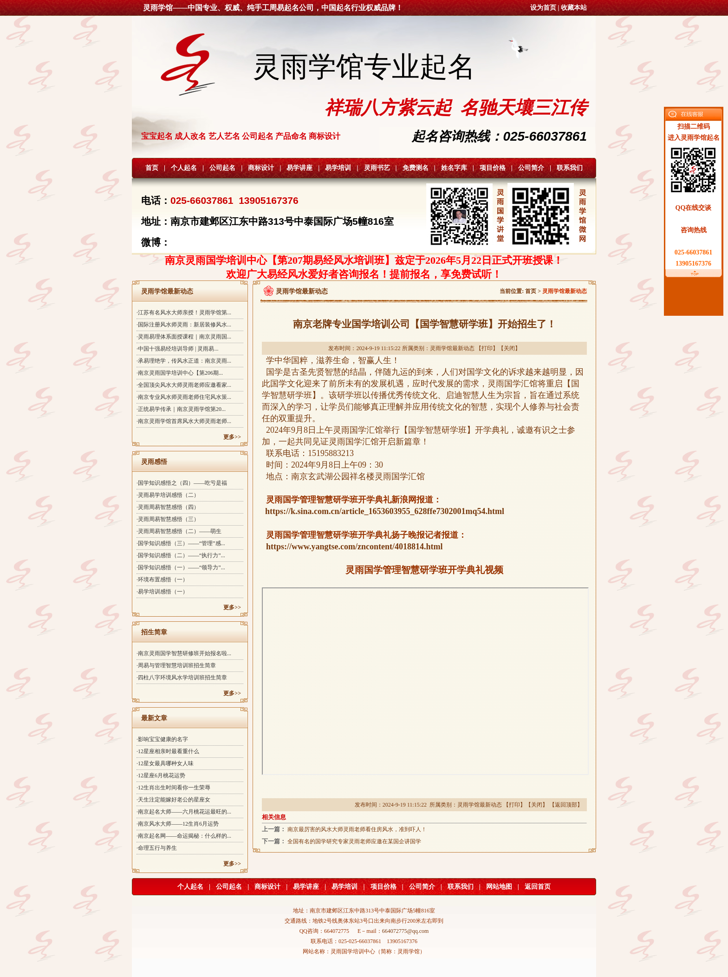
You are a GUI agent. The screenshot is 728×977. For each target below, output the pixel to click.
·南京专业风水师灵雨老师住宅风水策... (183, 397)
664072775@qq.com (405, 931)
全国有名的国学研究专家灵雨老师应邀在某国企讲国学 (354, 841)
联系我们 (570, 167)
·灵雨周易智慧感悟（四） (167, 507)
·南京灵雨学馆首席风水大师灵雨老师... (183, 421)
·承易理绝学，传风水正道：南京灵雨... (183, 361)
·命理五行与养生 (156, 848)
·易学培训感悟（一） (162, 591)
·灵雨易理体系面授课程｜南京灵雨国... (183, 336)
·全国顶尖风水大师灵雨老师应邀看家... (183, 385)
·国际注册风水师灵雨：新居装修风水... (183, 324)
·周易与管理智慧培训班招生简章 (176, 665)
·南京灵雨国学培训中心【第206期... (179, 373)
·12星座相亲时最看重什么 (167, 751)
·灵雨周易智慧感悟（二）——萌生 (178, 531)
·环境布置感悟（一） (162, 579)
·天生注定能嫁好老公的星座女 (173, 799)
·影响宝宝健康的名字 (162, 739)
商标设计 (261, 167)
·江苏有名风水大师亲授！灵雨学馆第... (183, 312)
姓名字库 (454, 167)
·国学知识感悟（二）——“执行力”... (180, 555)
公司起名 (222, 167)
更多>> (232, 437)
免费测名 (416, 167)
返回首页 (538, 886)
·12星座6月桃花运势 (160, 775)
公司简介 (531, 167)
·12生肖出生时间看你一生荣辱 (173, 787)
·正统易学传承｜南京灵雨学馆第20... (181, 409)
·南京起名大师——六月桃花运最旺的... (183, 811)
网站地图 (499, 886)
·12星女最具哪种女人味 (165, 763)
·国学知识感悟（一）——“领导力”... (180, 567)
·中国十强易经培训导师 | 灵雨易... (177, 348)
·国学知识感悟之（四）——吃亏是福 (181, 483)
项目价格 (493, 167)
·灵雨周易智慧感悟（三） (167, 519)
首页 (151, 167)
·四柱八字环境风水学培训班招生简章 (181, 677)
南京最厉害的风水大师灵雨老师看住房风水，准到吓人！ (357, 829)
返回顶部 (566, 804)
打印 (487, 348)
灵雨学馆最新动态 (452, 348)
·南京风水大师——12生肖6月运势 (177, 824)
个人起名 (184, 167)
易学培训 (338, 167)
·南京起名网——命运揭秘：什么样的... (183, 836)
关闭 (509, 348)
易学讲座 (299, 167)
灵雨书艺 (377, 167)
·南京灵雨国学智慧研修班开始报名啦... (183, 653)
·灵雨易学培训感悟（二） (167, 495)
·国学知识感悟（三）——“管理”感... (180, 543)
